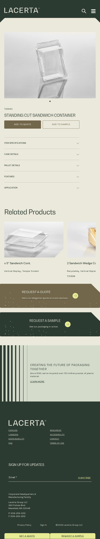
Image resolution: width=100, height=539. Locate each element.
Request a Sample (73, 536)
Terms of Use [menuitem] (57, 443)
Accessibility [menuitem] (57, 434)
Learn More (37, 381)
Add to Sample (61, 124)
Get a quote (27, 536)
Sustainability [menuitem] (16, 439)
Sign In (43, 525)
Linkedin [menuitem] (13, 434)
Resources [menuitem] (55, 430)
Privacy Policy (24, 525)
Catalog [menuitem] (13, 430)
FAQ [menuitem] (10, 443)
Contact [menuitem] (54, 439)
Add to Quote (22, 124)
